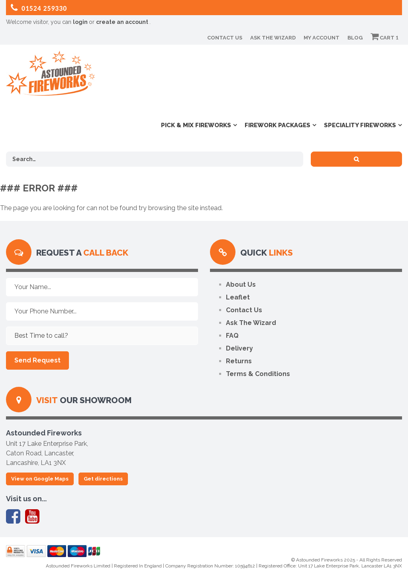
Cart (385, 38)
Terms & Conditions (258, 374)
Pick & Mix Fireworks (196, 125)
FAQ (232, 335)
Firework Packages (277, 125)
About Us (241, 284)
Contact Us (224, 38)
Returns (239, 361)
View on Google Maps (40, 479)
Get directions (103, 479)
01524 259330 (39, 8)
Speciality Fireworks (360, 125)
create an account (122, 22)
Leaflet (238, 297)
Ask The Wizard (273, 38)
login (81, 22)
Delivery (239, 348)
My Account (321, 38)
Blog (355, 38)
